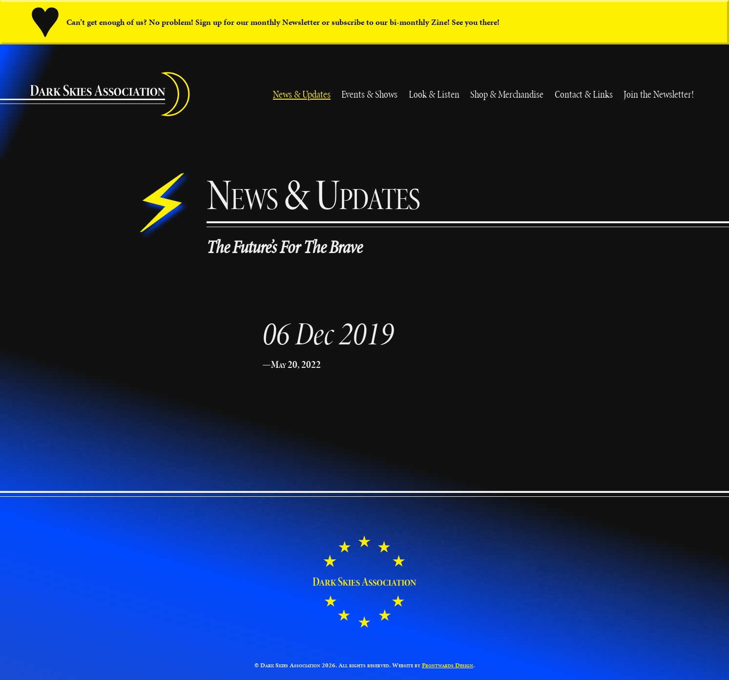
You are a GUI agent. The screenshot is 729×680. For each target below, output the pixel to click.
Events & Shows (369, 94)
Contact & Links (584, 94)
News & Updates (302, 94)
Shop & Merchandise (506, 94)
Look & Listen (434, 94)
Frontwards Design (447, 665)
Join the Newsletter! (659, 94)
